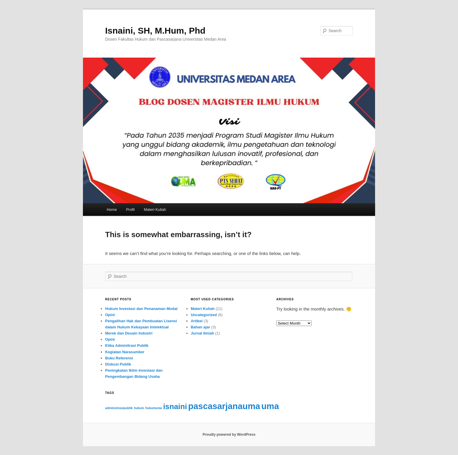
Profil (130, 209)
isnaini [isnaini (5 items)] (175, 406)
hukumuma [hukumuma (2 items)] (153, 408)
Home (112, 209)
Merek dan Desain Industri (128, 333)
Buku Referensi (119, 358)
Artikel (196, 321)
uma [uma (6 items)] (270, 406)
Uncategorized (204, 315)
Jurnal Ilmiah (202, 333)
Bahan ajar (200, 327)
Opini (110, 315)
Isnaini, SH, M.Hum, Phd (155, 30)
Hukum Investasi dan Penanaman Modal (141, 308)
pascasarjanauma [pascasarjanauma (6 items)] (224, 406)
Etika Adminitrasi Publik (126, 345)
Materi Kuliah (155, 209)
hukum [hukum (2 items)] (139, 408)
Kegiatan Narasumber (124, 352)
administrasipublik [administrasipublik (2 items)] (119, 408)
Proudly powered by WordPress (228, 434)
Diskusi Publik (118, 364)
